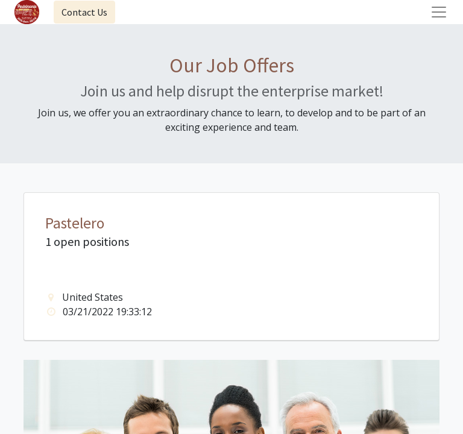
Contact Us (84, 12)
